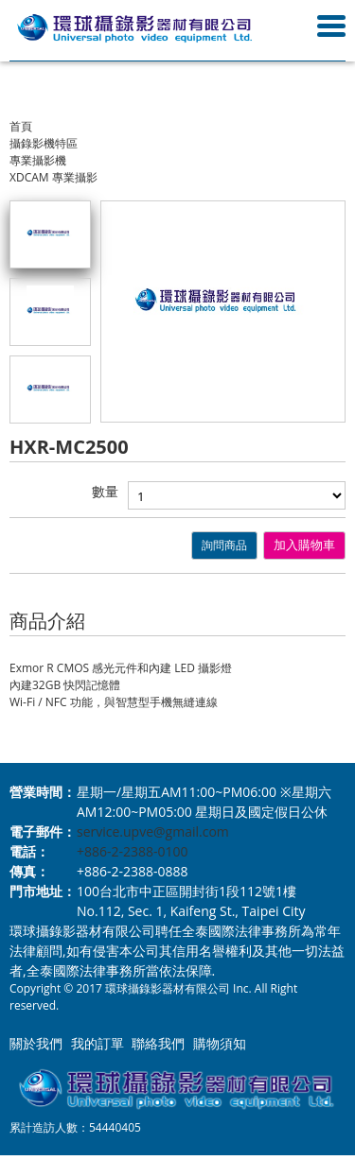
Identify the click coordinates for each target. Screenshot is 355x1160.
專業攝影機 (37, 160)
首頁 (20, 126)
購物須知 (219, 1043)
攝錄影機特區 (43, 143)
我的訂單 (97, 1043)
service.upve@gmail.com (153, 831)
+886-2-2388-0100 (132, 851)
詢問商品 (224, 545)
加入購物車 (304, 545)
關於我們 (35, 1043)
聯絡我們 (158, 1043)
